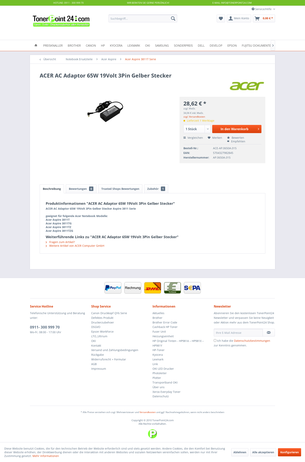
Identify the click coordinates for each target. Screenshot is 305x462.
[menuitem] (143, 18)
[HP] (102, 45)
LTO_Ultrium (99, 336)
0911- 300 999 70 (45, 327)
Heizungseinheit (163, 336)
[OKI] (147, 45)
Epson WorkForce (102, 331)
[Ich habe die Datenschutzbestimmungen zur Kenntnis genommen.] (215, 340)
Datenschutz (160, 396)
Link (155, 364)
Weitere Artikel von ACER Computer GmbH (75, 246)
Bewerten (235, 137)
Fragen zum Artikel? (60, 242)
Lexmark (157, 359)
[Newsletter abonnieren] (269, 332)
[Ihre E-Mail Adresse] (238, 332)
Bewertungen (81, 189)
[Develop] (216, 45)
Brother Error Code (164, 322)
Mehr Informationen (45, 456)
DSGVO (95, 327)
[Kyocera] (116, 45)
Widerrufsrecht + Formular (108, 359)
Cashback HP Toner (165, 327)
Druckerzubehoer (102, 322)
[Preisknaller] (53, 45)
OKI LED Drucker (163, 368)
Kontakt (96, 345)
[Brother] (74, 45)
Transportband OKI (165, 382)
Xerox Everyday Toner (166, 392)
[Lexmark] (134, 45)
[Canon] (90, 45)
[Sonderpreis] (183, 45)
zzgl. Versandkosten (194, 116)
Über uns (158, 387)
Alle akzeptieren (263, 452)
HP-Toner (158, 350)
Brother (157, 318)
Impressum (98, 368)
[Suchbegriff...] (143, 18)
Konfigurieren (289, 452)
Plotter (156, 378)
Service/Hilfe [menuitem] (262, 9)
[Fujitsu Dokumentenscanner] (263, 45)
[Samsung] (161, 45)
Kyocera (157, 355)
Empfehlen (236, 141)
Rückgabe (97, 355)
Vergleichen (193, 137)
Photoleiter (159, 373)
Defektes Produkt (102, 318)
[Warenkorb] (264, 18)
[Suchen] (173, 18)
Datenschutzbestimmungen (252, 341)
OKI (93, 341)
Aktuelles (158, 313)
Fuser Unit (159, 331)
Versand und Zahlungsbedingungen (114, 350)
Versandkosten (147, 412)
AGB (94, 364)
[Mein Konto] (239, 18)
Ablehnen (239, 452)
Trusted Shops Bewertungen (120, 189)
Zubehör (156, 189)
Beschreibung (52, 189)
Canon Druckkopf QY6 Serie (109, 313)
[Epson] (232, 45)
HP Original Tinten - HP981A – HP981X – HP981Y (178, 343)
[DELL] (201, 45)
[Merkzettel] (221, 18)
